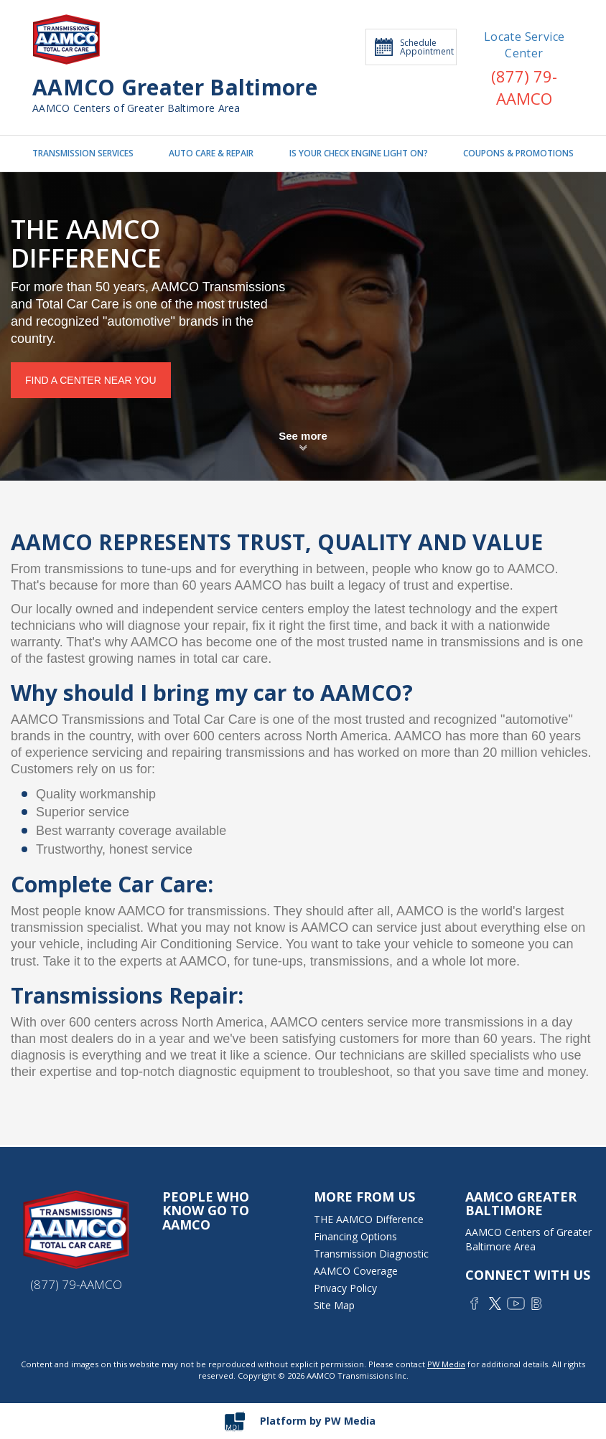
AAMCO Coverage (356, 1271)
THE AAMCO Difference (369, 1219)
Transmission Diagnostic (371, 1253)
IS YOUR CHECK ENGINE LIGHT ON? (358, 153)
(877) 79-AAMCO (524, 87)
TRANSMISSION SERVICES (83, 153)
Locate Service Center (524, 45)
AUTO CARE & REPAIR (211, 153)
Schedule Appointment (414, 47)
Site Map (334, 1305)
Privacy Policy (345, 1288)
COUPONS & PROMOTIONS (518, 153)
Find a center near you (91, 380)
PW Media (446, 1364)
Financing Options (355, 1236)
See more (303, 436)
